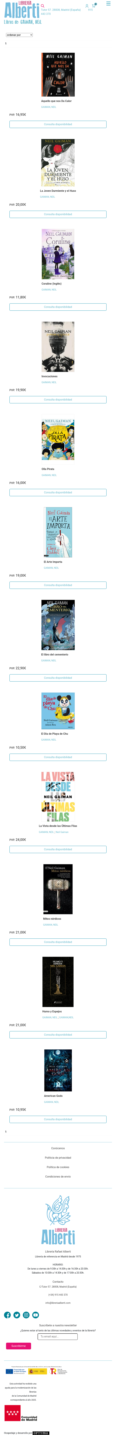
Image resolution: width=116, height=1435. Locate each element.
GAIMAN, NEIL (48, 107)
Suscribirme (18, 1346)
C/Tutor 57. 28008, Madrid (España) (58, 1286)
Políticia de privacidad (58, 1157)
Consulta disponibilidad (58, 124)
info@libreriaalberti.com (58, 1303)
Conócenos (58, 1148)
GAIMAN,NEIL (66, 1017)
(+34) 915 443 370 (58, 1294)
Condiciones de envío (58, 1176)
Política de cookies (58, 1167)
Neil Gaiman (62, 832)
